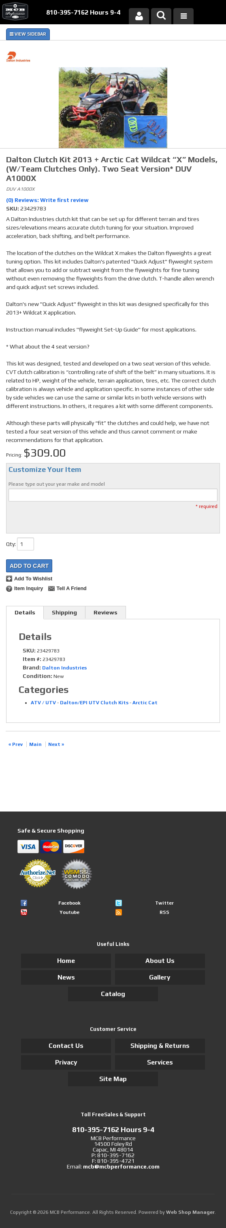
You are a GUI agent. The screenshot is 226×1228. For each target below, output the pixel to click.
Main (35, 744)
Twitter (164, 903)
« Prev (16, 744)
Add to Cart (29, 566)
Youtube (69, 912)
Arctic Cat (145, 702)
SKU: (13, 208)
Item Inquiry (28, 588)
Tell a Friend (71, 588)
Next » (56, 744)
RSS (164, 912)
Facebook (69, 903)
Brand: (32, 667)
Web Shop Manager (190, 1212)
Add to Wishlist (33, 579)
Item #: (33, 659)
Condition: (37, 676)
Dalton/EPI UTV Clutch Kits (94, 702)
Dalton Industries (64, 668)
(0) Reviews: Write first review (47, 200)
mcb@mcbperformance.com (121, 1166)
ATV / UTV (43, 702)
